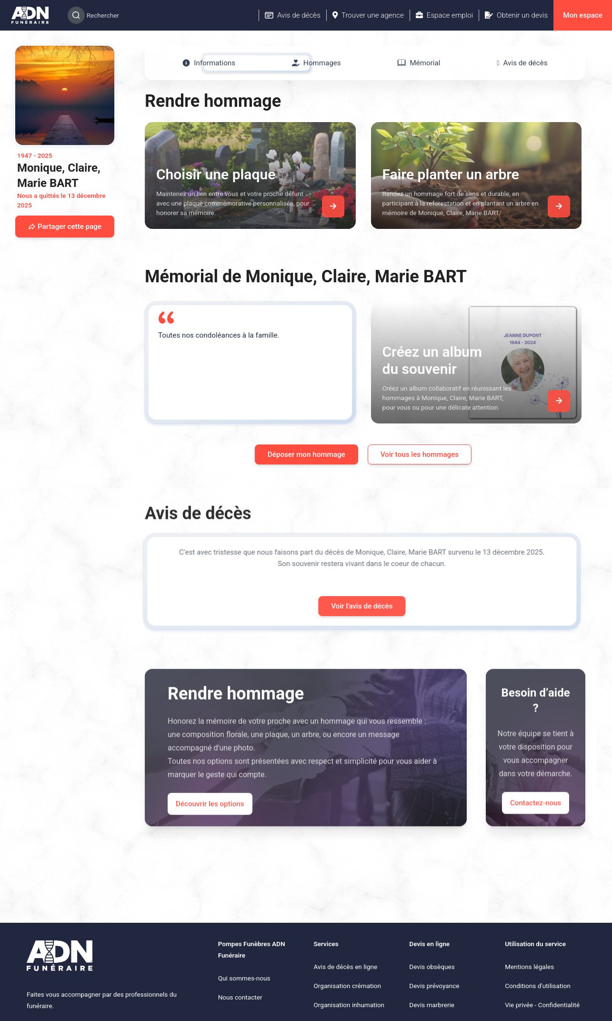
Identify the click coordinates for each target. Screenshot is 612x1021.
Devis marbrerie (431, 1005)
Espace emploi (444, 15)
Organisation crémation (347, 986)
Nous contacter (240, 997)
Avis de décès (293, 15)
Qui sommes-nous (244, 978)
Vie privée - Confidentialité (542, 1005)
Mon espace (582, 15)
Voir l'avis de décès (349, 606)
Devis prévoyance (434, 986)
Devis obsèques (431, 966)
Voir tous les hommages (420, 454)
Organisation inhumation (348, 1005)
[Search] (157, 15)
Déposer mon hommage (306, 454)
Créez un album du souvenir (432, 360)
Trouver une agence (368, 15)
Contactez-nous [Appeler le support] (535, 815)
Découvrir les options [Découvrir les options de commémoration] (210, 816)
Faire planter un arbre (450, 174)
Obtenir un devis (516, 15)
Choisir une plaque (215, 174)
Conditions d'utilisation (538, 986)
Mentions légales (529, 966)
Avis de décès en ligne (345, 966)
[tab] (208, 63)
